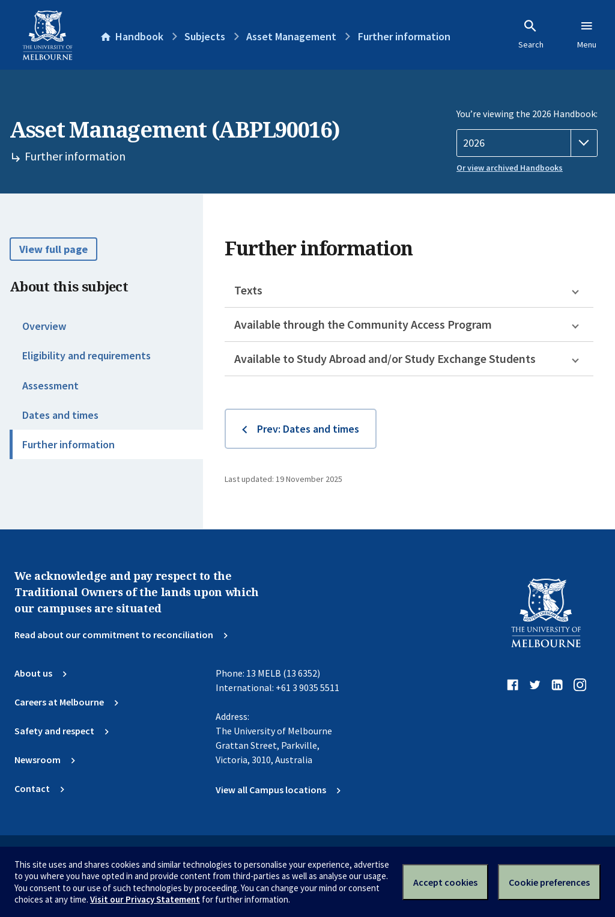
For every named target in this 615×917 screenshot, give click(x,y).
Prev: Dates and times (308, 429)
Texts (248, 289)
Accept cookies (445, 882)
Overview (44, 326)
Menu (586, 34)
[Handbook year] (527, 143)
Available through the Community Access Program (363, 324)
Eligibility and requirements (86, 355)
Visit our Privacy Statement (145, 899)
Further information (68, 444)
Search (531, 34)
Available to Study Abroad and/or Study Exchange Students (385, 358)
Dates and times (60, 415)
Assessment (50, 385)
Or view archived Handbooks (509, 167)
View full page (53, 249)
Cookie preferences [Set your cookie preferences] (549, 882)
